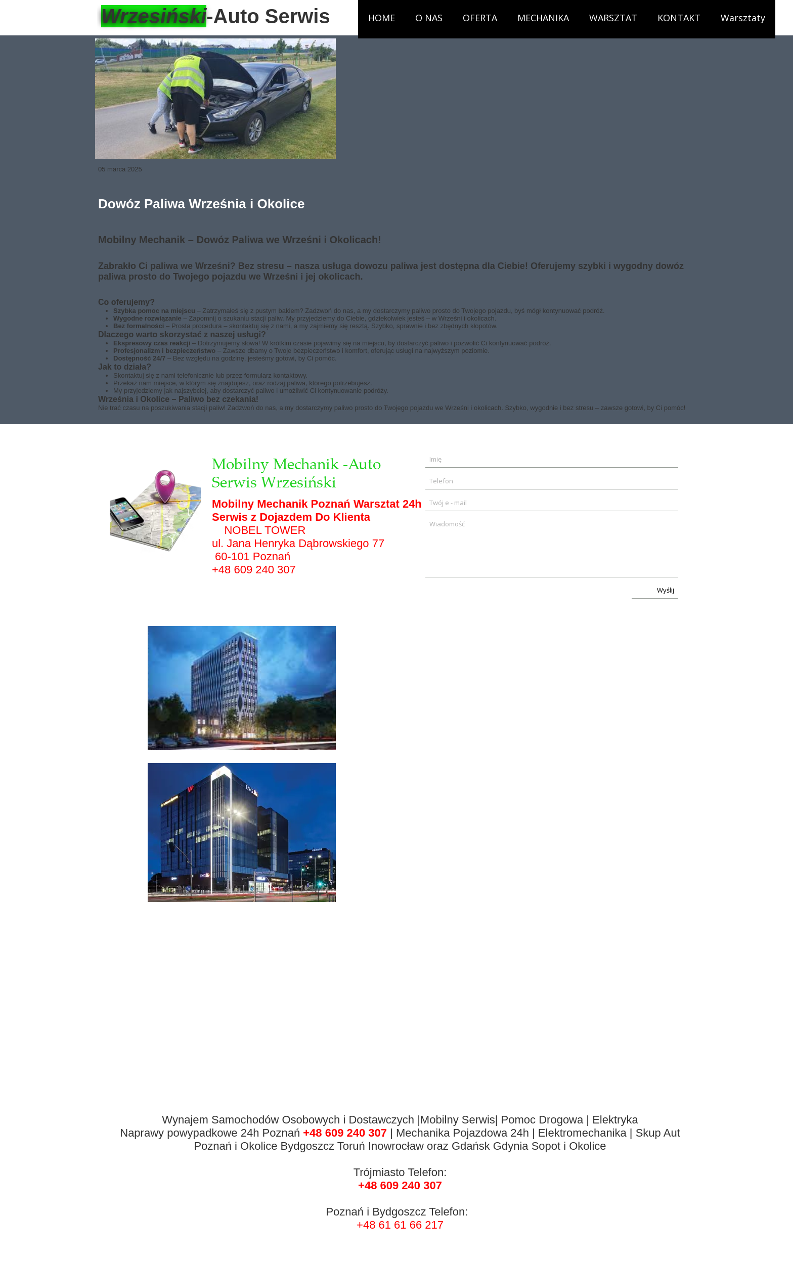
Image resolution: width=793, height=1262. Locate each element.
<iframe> (524, 832)
